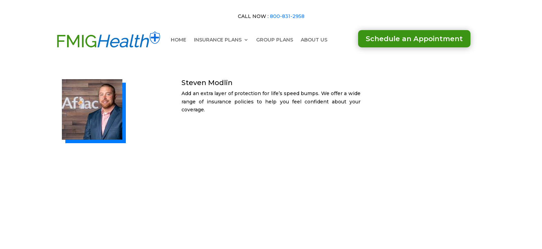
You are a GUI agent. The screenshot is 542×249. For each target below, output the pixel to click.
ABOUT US (314, 40)
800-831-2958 (287, 16)
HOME (178, 40)
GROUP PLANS (274, 40)
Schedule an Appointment (414, 39)
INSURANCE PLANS (218, 40)
